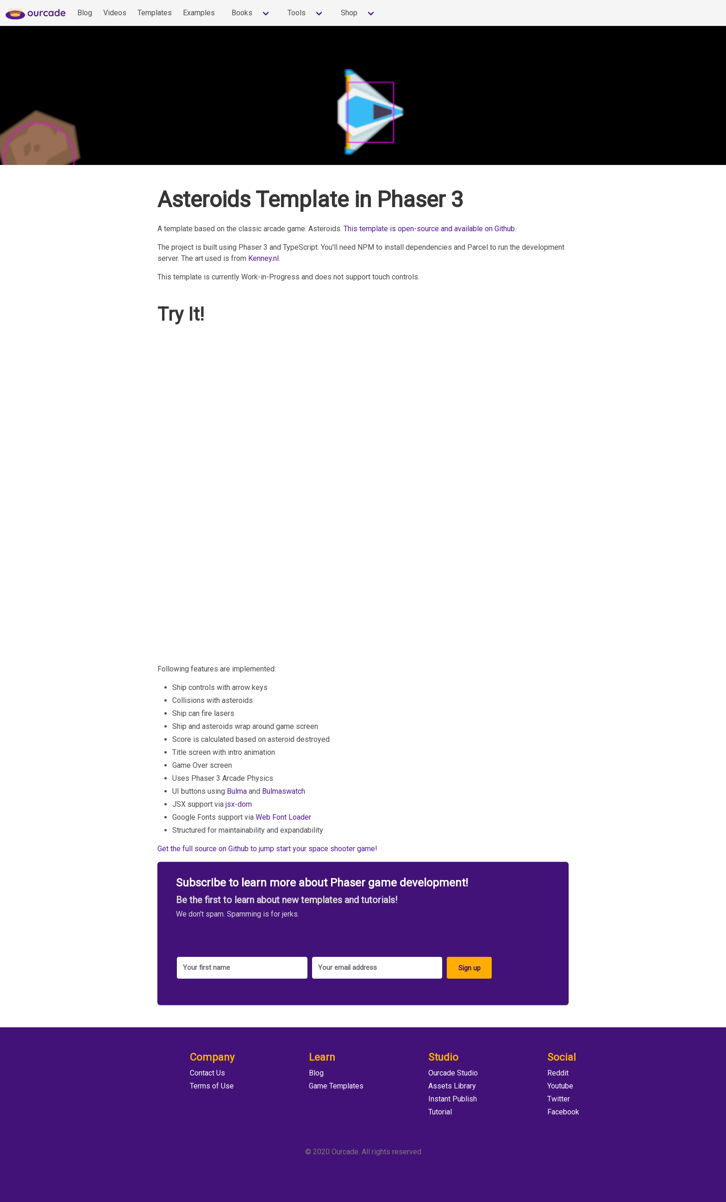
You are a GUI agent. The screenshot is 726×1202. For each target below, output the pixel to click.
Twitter (558, 1098)
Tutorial (440, 1111)
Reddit (558, 1073)
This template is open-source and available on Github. (430, 228)
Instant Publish (452, 1098)
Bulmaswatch (283, 791)
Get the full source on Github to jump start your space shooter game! (267, 848)
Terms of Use (212, 1086)
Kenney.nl (263, 258)
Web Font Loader (283, 817)
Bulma (237, 791)
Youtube (560, 1086)
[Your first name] (242, 968)
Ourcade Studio (453, 1073)
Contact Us (207, 1073)
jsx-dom (238, 804)
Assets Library (452, 1086)
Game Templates (336, 1086)
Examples (199, 12)
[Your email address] (377, 968)
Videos (114, 12)
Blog (84, 12)
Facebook (563, 1111)
